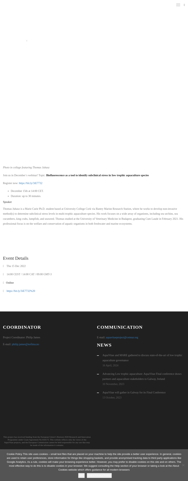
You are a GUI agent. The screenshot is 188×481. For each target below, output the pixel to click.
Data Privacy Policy (99, 475)
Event (32, 40)
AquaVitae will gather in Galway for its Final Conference (134, 392)
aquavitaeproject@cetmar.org (122, 337)
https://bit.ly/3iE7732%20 (21, 291)
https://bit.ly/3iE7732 (30, 183)
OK (81, 475)
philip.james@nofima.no (25, 344)
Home (21, 40)
